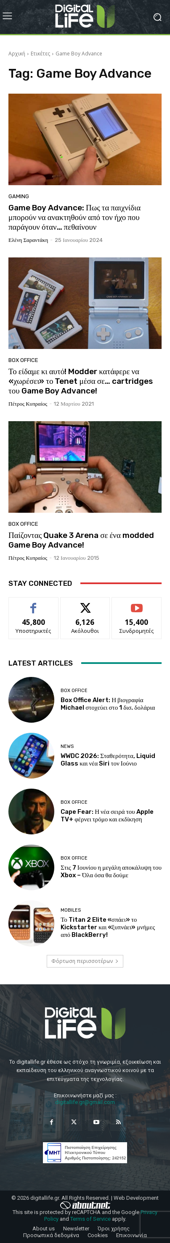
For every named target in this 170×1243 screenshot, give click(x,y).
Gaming (18, 196)
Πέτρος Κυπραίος (27, 404)
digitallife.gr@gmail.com (85, 1102)
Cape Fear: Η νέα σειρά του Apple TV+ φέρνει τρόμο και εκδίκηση (107, 815)
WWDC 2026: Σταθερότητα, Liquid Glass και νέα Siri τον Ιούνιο (108, 759)
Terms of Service (90, 1219)
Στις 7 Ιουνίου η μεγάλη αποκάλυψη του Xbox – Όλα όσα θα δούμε (111, 871)
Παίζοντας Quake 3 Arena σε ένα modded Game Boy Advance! (81, 540)
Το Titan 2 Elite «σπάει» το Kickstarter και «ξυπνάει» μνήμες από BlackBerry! (108, 927)
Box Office (23, 360)
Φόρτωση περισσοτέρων (85, 961)
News (67, 746)
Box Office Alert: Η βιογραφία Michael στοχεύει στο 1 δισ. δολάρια (108, 703)
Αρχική (16, 53)
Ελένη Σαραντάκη (28, 240)
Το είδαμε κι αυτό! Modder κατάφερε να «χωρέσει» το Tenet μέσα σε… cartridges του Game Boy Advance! (80, 381)
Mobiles (71, 910)
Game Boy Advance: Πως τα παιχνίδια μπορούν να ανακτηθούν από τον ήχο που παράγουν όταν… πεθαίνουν (74, 217)
